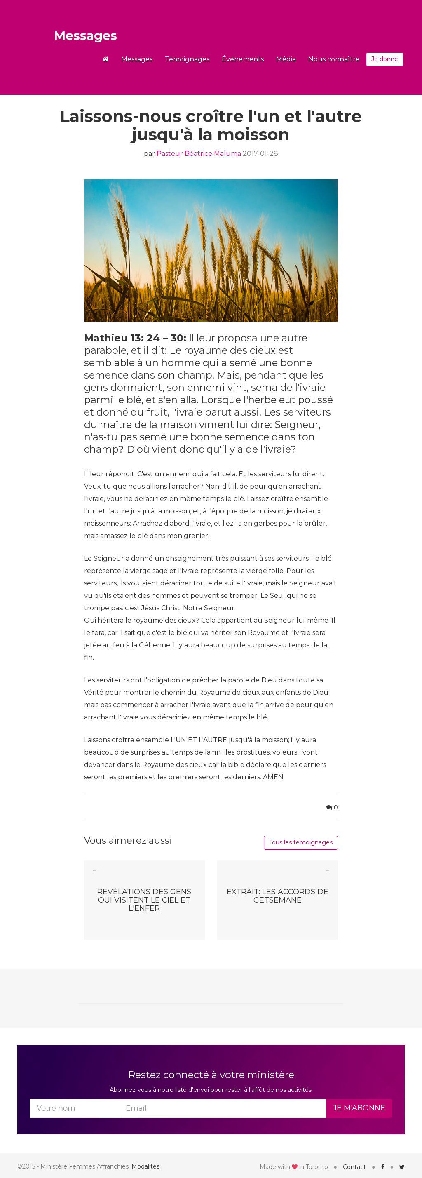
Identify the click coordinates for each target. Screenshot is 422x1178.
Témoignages (187, 59)
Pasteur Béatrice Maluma (199, 154)
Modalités (145, 1166)
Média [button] (286, 59)
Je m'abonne (359, 1107)
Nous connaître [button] (334, 59)
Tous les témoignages (301, 842)
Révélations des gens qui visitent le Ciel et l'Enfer (144, 899)
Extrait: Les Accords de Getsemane (277, 896)
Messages (85, 35)
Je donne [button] (384, 59)
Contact (354, 1167)
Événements (243, 59)
